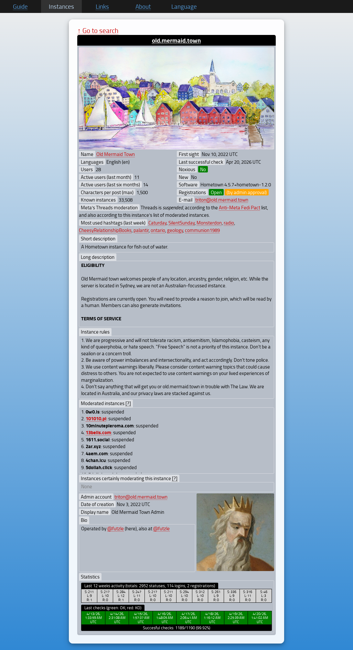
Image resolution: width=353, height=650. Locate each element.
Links (102, 6)
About (143, 6)
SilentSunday (181, 222)
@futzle (115, 528)
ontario (158, 230)
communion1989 (202, 230)
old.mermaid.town (176, 40)
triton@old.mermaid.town (221, 199)
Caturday (157, 222)
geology (175, 230)
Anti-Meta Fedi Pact (239, 207)
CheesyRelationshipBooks (105, 230)
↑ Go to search (97, 30)
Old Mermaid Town (115, 154)
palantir (141, 230)
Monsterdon (209, 222)
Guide (20, 6)
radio (229, 222)
